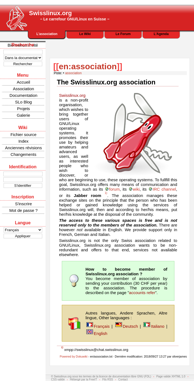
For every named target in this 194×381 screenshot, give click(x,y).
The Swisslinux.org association (106, 82)
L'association (46, 34)
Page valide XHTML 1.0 (170, 376)
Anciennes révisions (23, 147)
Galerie (23, 115)
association (73, 73)
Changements (23, 154)
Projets (23, 108)
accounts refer (142, 292)
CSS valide (58, 379)
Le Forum (123, 34)
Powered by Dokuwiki (73, 356)
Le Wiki (85, 34)
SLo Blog (23, 102)
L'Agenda (161, 34)
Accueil (23, 82)
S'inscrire (23, 203)
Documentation (24, 95)
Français (102, 326)
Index (23, 141)
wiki (136, 189)
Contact (122, 379)
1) (106, 193)
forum (114, 189)
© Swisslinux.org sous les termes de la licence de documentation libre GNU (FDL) (101, 376)
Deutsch (130, 326)
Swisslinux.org (72, 95)
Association (23, 88)
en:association (88, 66)
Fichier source (23, 134)
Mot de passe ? (23, 210)
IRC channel (164, 189)
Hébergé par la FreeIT (83, 379)
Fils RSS (107, 379)
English (100, 333)
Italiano (157, 326)
